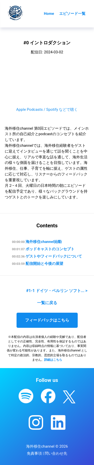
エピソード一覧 (72, 13)
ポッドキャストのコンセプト (43, 249)
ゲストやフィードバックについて (47, 256)
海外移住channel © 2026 (47, 446)
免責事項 (34, 453)
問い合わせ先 (56, 453)
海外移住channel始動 (37, 241)
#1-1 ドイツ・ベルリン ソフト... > (56, 290)
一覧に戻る (47, 302)
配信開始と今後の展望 (37, 263)
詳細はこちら (53, 360)
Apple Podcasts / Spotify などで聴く (47, 109)
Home (49, 13)
